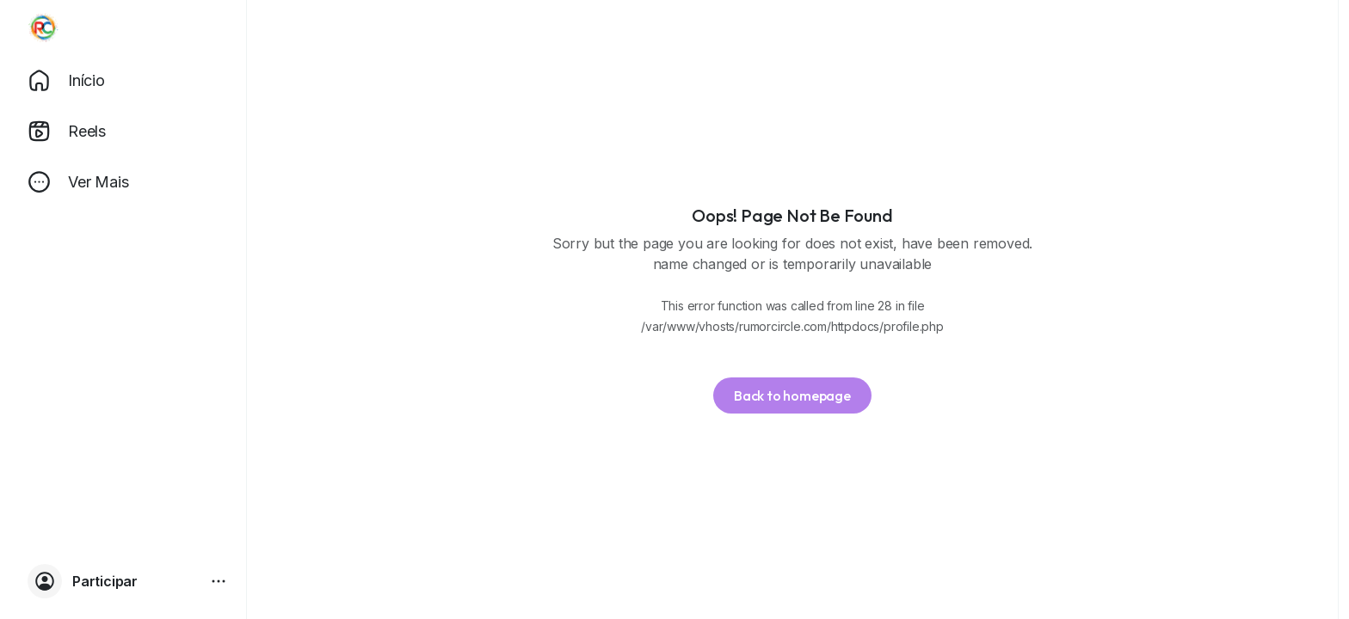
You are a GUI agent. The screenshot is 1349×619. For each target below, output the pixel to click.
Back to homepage (792, 395)
